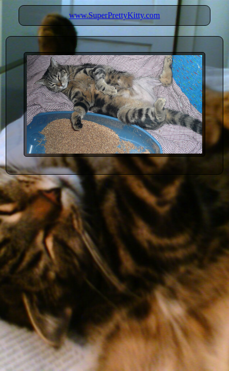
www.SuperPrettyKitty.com (114, 15)
